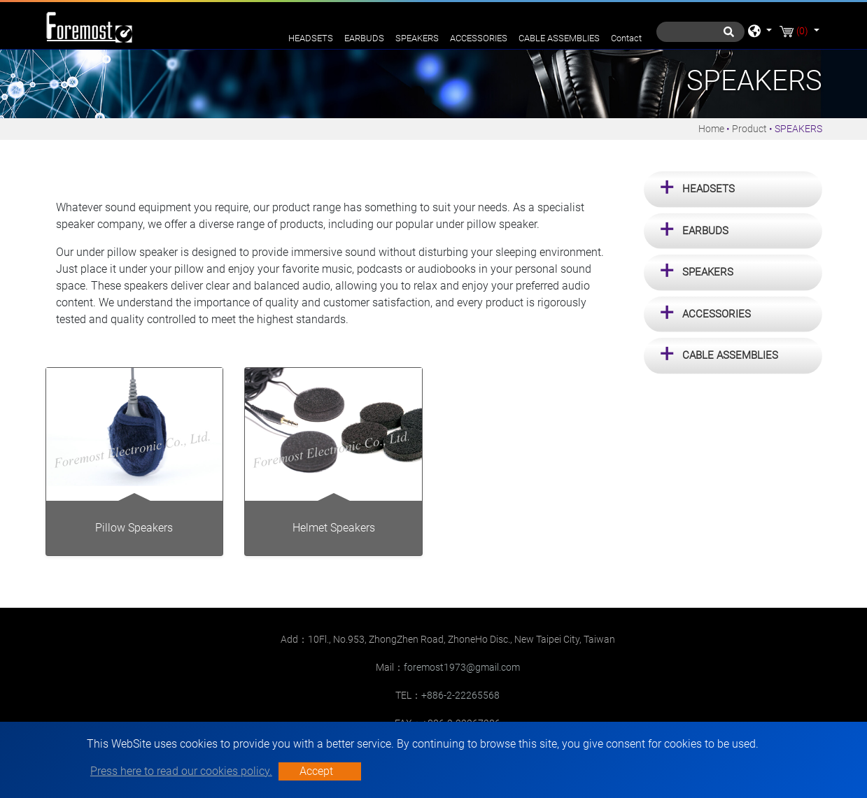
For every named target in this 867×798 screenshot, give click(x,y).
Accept (316, 771)
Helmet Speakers (333, 527)
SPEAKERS (417, 38)
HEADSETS (310, 38)
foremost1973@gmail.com (462, 667)
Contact (626, 38)
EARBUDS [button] (705, 231)
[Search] (700, 32)
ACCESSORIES (478, 38)
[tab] (733, 189)
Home (711, 128)
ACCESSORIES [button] (716, 314)
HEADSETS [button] (708, 189)
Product (749, 128)
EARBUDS (364, 38)
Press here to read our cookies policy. (181, 771)
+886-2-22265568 (460, 695)
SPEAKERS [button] (707, 272)
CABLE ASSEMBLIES (559, 38)
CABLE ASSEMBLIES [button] (730, 355)
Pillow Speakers (134, 527)
